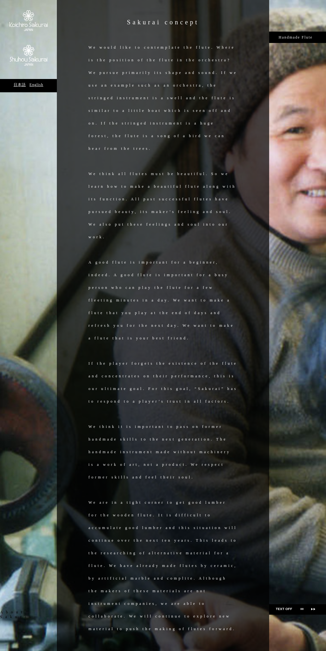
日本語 (20, 84)
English (36, 84)
